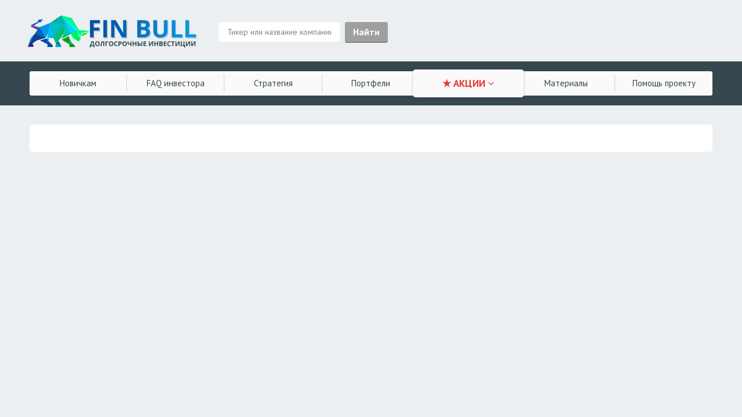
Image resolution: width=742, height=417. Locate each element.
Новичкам (78, 83)
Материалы (566, 83)
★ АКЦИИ (468, 83)
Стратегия (273, 83)
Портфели (370, 83)
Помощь (664, 83)
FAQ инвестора (176, 83)
